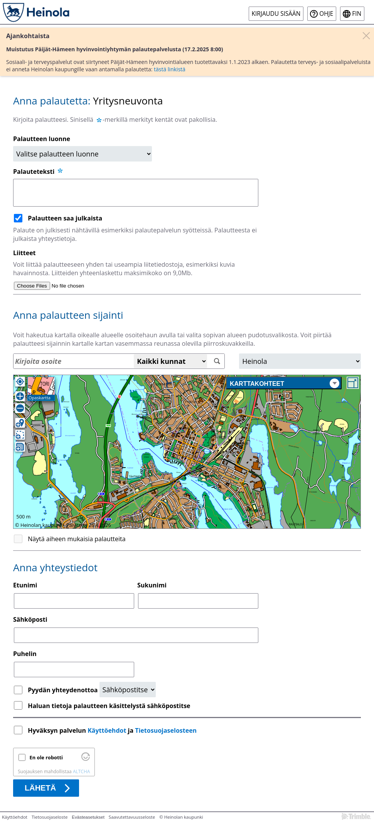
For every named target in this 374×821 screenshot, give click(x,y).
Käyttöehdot (107, 730)
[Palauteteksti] (135, 193)
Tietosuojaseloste (49, 817)
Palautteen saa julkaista (65, 218)
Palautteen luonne (41, 139)
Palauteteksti (38, 171)
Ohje (326, 14)
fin (356, 14)
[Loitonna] (20, 408)
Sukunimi (152, 585)
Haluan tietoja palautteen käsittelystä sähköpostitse (109, 706)
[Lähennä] (20, 396)
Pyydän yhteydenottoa (63, 690)
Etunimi (25, 585)
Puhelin (25, 653)
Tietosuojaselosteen (166, 730)
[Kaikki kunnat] (170, 361)
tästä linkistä (169, 69)
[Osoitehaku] (118, 361)
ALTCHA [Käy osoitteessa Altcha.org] (81, 771)
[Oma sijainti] (20, 382)
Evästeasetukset (88, 817)
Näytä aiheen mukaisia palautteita (77, 539)
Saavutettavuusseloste (132, 817)
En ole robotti (46, 757)
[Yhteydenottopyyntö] (127, 689)
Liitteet (24, 253)
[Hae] (217, 361)
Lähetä (40, 788)
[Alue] (300, 361)
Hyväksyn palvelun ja (113, 730)
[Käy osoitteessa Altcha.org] (85, 758)
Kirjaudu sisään (276, 14)
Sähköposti (30, 619)
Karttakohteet (284, 383)
